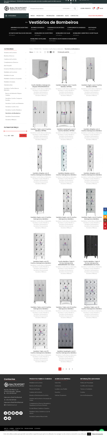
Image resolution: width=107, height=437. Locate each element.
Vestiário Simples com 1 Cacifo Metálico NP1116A (66, 86)
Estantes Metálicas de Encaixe (12, 69)
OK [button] (89, 434)
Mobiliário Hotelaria (9, 82)
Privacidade (28, 428)
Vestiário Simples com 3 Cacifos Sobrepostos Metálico (41, 174)
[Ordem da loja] (66, 52)
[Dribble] (6, 413)
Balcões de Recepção (35, 386)
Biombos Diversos (9, 56)
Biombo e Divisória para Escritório (38, 395)
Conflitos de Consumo (86, 386)
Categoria (66, 8)
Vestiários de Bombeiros (41, 92)
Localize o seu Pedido (61, 389)
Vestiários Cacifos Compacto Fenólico (13, 99)
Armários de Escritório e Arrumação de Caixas (40, 399)
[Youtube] (10, 418)
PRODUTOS (37, 49)
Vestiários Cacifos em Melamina (14, 103)
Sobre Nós (58, 382)
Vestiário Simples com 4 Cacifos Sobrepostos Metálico (66, 174)
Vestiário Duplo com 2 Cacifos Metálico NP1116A (91, 86)
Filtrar (23, 135)
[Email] (17, 413)
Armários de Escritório (10, 52)
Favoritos (57, 392)
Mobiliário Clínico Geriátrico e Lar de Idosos (39, 412)
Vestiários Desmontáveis (40, 94)
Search (75, 8)
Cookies (82, 392)
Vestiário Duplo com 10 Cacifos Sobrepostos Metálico (41, 262)
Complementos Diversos (11, 62)
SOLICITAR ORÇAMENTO (95, 15)
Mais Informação (97, 434)
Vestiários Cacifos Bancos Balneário (53, 49)
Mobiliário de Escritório (10, 72)
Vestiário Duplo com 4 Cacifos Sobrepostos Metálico (41, 218)
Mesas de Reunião (34, 389)
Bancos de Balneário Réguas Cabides (13, 94)
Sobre (12, 428)
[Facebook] (10, 413)
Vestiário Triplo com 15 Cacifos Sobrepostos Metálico (41, 352)
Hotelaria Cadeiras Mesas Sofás (38, 416)
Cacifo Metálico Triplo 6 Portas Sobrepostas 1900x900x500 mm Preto (92, 263)
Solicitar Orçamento (60, 395)
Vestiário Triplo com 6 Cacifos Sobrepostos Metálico (41, 308)
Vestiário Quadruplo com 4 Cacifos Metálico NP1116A (66, 130)
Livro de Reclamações (86, 395)
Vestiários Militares (40, 95)
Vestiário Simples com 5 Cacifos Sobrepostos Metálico (91, 174)
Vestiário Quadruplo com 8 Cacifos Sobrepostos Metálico (66, 352)
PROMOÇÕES (8, 85)
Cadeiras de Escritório (10, 59)
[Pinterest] (21, 413)
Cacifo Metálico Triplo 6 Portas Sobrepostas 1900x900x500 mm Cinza (66, 263)
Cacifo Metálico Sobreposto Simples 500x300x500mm (40, 86)
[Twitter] (6, 418)
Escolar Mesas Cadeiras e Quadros (39, 408)
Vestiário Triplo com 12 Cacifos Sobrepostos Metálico (91, 308)
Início (31, 49)
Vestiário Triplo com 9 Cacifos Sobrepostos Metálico (66, 308)
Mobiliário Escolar (9, 75)
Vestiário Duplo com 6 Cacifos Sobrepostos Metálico (66, 218)
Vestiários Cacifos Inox (12, 106)
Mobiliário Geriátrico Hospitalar (13, 78)
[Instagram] (14, 413)
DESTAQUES (8, 65)
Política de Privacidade (86, 382)
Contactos (58, 386)
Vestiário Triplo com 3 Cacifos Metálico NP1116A (41, 130)
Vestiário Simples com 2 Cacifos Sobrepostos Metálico (91, 130)
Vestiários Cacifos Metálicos (41, 90)
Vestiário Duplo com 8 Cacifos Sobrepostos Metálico (91, 218)
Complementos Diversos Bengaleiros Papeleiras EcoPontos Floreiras (40, 404)
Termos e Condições (86, 389)
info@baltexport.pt (11, 405)
